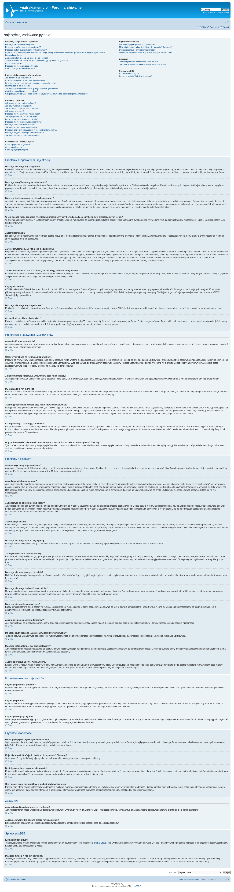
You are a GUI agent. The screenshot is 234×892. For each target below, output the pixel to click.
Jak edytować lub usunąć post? (18, 106)
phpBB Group (100, 843)
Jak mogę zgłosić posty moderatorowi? (21, 127)
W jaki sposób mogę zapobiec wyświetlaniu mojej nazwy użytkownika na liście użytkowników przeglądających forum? (55, 52)
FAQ (204, 27)
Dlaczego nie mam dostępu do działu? (21, 119)
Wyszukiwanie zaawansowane (216, 12)
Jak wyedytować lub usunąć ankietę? (21, 116)
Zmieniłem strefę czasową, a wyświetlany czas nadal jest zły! (31, 83)
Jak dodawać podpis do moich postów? (22, 108)
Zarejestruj (214, 27)
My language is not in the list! (17, 86)
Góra (10, 175)
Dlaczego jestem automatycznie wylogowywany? (26, 50)
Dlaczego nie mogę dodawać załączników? (23, 122)
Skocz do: (173, 872)
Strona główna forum (17, 22)
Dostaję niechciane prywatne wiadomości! (137, 50)
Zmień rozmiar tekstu (226, 21)
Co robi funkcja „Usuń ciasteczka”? (20, 68)
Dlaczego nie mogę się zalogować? (20, 44)
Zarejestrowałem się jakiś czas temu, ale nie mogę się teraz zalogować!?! (36, 60)
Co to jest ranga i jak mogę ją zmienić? (21, 91)
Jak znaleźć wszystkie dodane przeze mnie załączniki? (142, 64)
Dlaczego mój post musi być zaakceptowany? (24, 132)
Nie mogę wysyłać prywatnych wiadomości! (137, 44)
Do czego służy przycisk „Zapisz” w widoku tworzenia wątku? (31, 130)
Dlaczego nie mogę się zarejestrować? (21, 66)
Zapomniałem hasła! (14, 55)
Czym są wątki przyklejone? (17, 150)
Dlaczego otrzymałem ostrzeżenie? (20, 124)
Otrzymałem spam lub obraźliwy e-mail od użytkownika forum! (145, 52)
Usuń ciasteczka (192, 879)
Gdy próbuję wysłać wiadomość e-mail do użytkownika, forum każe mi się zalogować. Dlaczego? (46, 94)
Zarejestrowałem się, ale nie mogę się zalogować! (26, 58)
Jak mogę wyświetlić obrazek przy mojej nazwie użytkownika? (31, 89)
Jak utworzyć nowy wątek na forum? (20, 103)
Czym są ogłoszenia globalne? (18, 144)
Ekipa (181, 879)
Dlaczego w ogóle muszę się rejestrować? (23, 47)
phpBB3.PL (137, 886)
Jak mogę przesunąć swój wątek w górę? (22, 135)
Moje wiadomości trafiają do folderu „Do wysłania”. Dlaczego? (145, 47)
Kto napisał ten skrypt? (129, 74)
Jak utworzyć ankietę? (14, 111)
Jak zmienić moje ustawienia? (18, 78)
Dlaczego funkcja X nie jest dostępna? (135, 76)
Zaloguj (225, 27)
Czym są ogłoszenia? (14, 147)
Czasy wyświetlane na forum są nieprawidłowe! (25, 80)
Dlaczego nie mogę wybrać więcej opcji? (22, 114)
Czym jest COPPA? (13, 63)
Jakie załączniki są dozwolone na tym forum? (138, 62)
